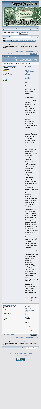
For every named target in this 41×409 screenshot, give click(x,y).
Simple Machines (27, 353)
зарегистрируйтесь (23, 32)
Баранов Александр (10, 66)
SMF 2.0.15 (12, 353)
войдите (13, 32)
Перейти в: (23, 347)
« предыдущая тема (20, 51)
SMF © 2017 (19, 353)
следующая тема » (33, 51)
